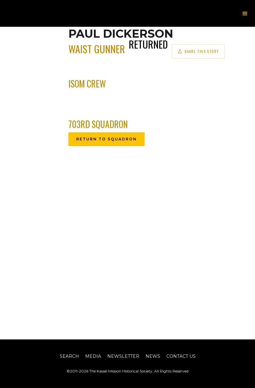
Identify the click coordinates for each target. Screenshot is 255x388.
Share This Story (198, 51)
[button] (245, 13)
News (153, 356)
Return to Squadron (106, 139)
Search (69, 356)
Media (93, 356)
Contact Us (181, 356)
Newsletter (123, 356)
